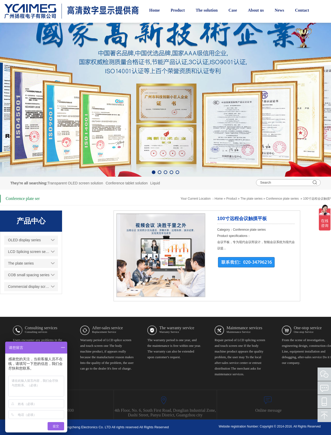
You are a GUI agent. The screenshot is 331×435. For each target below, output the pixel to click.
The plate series (251, 198)
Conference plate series (282, 198)
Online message (268, 410)
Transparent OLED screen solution (75, 183)
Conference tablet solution (127, 183)
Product (232, 198)
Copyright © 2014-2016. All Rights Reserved (290, 426)
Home (219, 198)
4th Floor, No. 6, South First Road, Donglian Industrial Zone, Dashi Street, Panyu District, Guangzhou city (165, 412)
